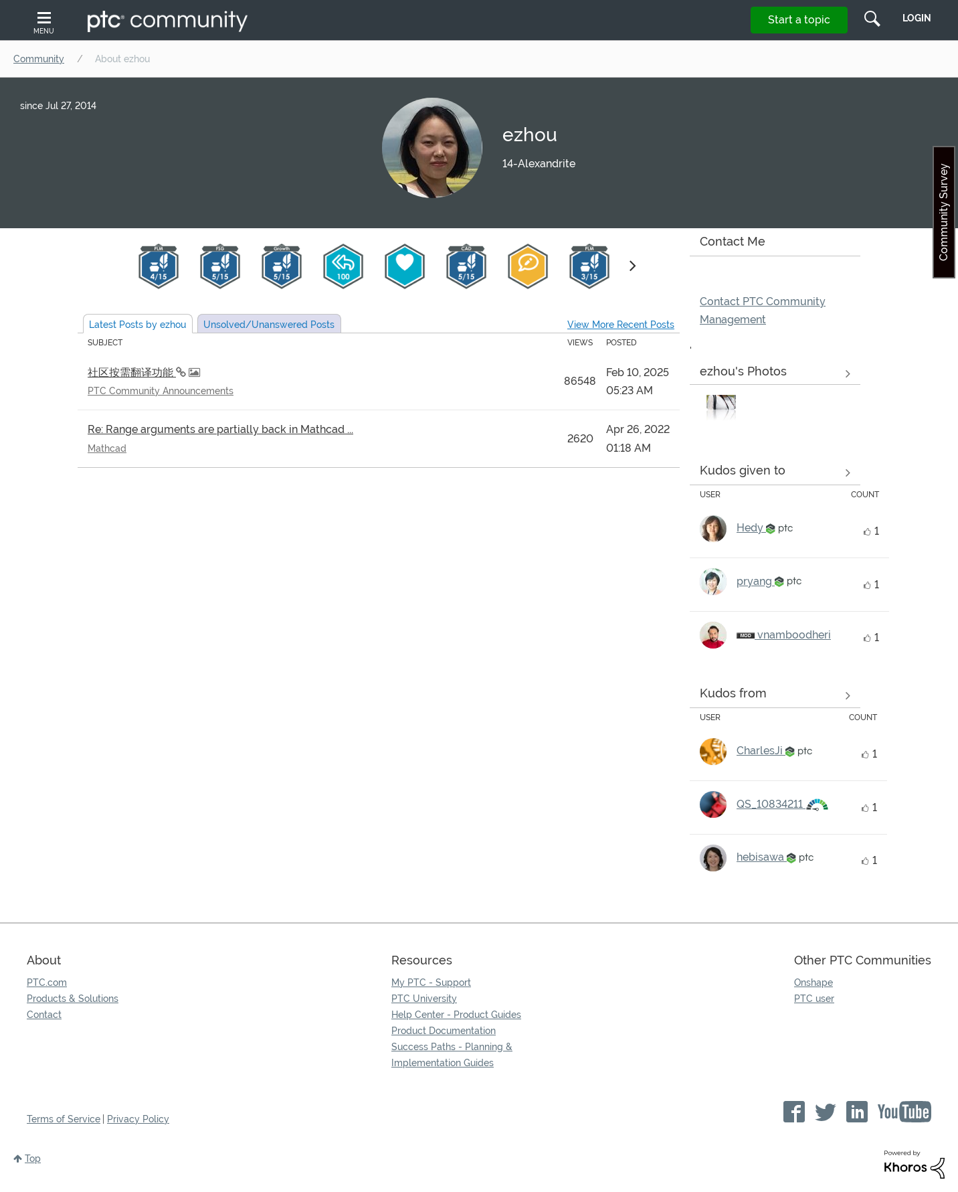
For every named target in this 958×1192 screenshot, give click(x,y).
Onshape (813, 982)
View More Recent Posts (620, 324)
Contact (44, 1014)
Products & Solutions (72, 998)
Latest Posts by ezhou (137, 324)
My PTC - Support (431, 982)
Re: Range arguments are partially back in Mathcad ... (220, 429)
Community (38, 59)
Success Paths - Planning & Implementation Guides (451, 1054)
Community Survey (943, 212)
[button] (721, 409)
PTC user (814, 998)
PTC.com (47, 982)
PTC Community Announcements (160, 391)
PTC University (424, 998)
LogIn (916, 18)
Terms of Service (63, 1119)
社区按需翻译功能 (132, 372)
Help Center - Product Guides (456, 1014)
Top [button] (33, 1158)
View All (775, 374)
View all (775, 472)
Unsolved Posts (268, 324)
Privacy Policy (138, 1119)
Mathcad (107, 448)
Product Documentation (443, 1030)
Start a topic (799, 19)
